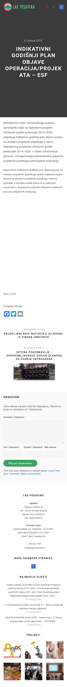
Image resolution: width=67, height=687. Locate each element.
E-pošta (33, 447)
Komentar (13, 417)
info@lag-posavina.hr (33, 548)
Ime (11, 447)
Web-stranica (50, 447)
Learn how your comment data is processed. (31, 472)
